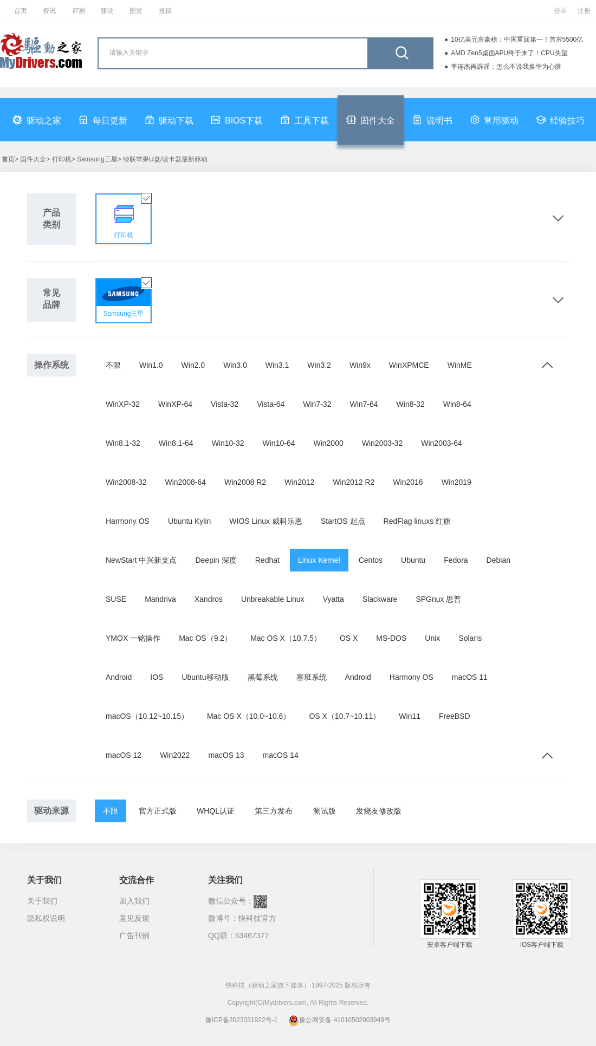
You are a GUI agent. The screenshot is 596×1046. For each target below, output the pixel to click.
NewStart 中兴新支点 (141, 560)
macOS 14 (281, 755)
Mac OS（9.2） (205, 638)
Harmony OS (128, 521)
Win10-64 (279, 443)
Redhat (267, 560)
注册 (584, 11)
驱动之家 (36, 119)
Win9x (360, 365)
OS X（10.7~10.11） (344, 716)
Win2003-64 (441, 443)
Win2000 (328, 443)
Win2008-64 (185, 482)
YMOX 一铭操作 (133, 638)
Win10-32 (228, 443)
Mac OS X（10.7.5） (285, 638)
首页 (20, 11)
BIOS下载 (237, 119)
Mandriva (160, 599)
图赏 (135, 11)
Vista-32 (224, 404)
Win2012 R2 (353, 482)
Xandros (209, 599)
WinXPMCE (409, 365)
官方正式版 (158, 811)
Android (119, 677)
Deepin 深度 (215, 560)
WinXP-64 (175, 404)
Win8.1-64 (176, 443)
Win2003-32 (382, 443)
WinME (460, 365)
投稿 (165, 11)
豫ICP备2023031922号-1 (241, 1020)
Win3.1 (277, 365)
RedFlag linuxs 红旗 (417, 521)
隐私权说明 (46, 918)
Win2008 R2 (245, 482)
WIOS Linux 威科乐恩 (265, 521)
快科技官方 (257, 918)
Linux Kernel (319, 560)
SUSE (116, 599)
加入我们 (134, 900)
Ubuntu (413, 560)
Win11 (409, 716)
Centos (371, 560)
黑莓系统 (263, 677)
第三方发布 (274, 811)
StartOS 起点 (343, 521)
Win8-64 (457, 404)
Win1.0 (151, 365)
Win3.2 (319, 365)
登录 (560, 11)
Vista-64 (270, 404)
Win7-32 (317, 404)
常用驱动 (494, 119)
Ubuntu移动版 (205, 677)
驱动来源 (51, 810)
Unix (432, 638)
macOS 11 (470, 677)
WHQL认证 (216, 811)
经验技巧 (560, 119)
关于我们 (42, 900)
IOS (156, 677)
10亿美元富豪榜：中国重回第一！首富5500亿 (517, 39)
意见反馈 (134, 918)
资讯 (49, 11)
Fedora (456, 560)
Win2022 (175, 755)
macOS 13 (226, 755)
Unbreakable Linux (273, 599)
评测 (78, 11)
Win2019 (456, 482)
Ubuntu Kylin (189, 521)
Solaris (470, 638)
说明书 (432, 119)
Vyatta (333, 599)
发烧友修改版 (378, 811)
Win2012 (299, 482)
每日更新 (103, 119)
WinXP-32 (123, 404)
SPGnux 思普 (438, 599)
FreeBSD (454, 716)
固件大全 (370, 119)
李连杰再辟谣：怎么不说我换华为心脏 (506, 66)
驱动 (107, 11)
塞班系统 (311, 677)
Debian (498, 560)
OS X (349, 638)
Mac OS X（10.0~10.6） (248, 716)
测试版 (324, 811)
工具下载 (304, 119)
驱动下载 (169, 119)
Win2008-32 (126, 482)
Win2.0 (193, 365)
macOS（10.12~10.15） (147, 716)
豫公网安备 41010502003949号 (339, 1020)
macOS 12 (123, 755)
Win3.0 (235, 365)
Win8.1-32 (123, 443)
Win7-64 (363, 404)
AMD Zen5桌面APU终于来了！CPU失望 (509, 53)
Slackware (380, 599)
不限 (113, 365)
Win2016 (408, 482)
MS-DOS (391, 638)
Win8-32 (411, 404)
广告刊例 (134, 935)
